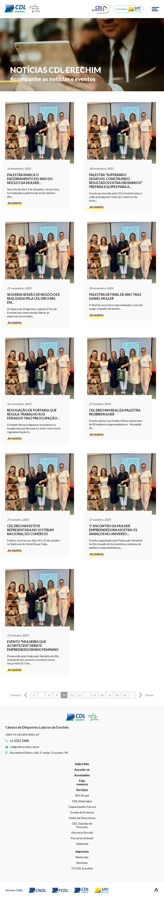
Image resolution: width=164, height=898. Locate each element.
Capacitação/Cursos (82, 806)
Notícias (82, 862)
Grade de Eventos (82, 812)
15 (94, 695)
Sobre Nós (82, 764)
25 (109, 695)
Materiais (82, 857)
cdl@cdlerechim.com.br (24, 746)
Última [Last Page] (149, 695)
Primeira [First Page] (16, 695)
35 (125, 695)
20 (102, 695)
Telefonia (82, 843)
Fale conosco (82, 782)
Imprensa (82, 851)
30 (117, 695)
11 (71, 695)
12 (79, 695)
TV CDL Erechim (82, 868)
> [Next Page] (140, 695)
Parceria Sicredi (82, 832)
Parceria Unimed (82, 838)
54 (19, 741)
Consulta (121, 9)
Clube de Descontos (82, 818)
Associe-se (82, 769)
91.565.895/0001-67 (26, 734)
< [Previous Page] (25, 695)
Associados (82, 775)
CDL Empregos (82, 801)
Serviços (82, 790)
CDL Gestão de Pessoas (82, 825)
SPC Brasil (82, 795)
